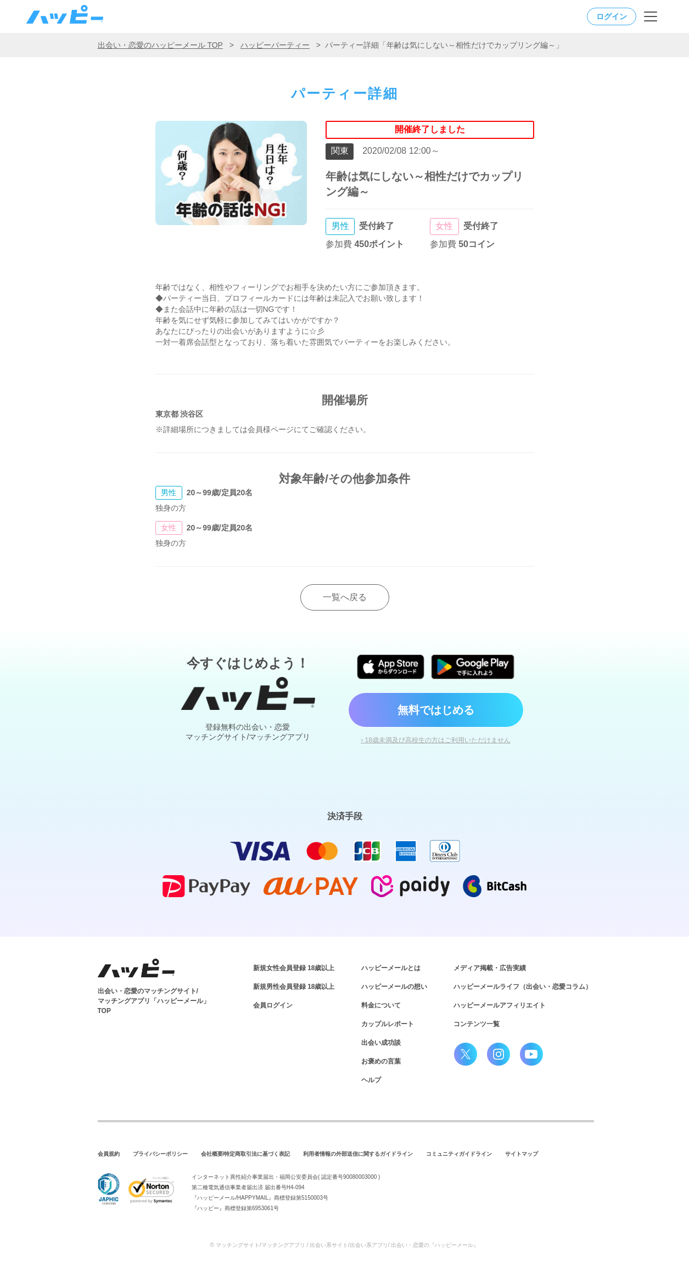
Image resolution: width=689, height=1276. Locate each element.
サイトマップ (521, 1154)
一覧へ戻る (345, 597)
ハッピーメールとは (391, 968)
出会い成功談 (381, 1042)
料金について (381, 1005)
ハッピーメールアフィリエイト (499, 1005)
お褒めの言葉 (381, 1061)
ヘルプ (371, 1080)
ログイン (611, 16)
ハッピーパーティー (275, 45)
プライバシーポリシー (160, 1154)
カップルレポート (387, 1024)
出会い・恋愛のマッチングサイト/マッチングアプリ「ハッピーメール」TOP (154, 1001)
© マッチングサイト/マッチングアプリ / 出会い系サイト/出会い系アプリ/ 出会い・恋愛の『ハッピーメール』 (344, 1245)
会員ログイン (273, 1005)
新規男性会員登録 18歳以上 (294, 986)
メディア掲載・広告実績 (489, 968)
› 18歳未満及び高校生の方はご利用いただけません (436, 740)
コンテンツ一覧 (476, 1024)
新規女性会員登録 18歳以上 (294, 968)
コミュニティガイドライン (459, 1154)
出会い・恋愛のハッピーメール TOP (160, 45)
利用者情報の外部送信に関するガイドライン (358, 1154)
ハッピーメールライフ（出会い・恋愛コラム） (522, 986)
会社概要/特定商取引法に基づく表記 (245, 1154)
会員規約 (109, 1154)
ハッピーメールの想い (394, 986)
